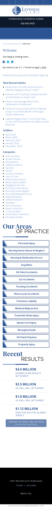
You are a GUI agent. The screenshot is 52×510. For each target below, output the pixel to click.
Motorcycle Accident (16, 182)
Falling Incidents (14, 164)
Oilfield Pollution (14, 199)
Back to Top (26, 493)
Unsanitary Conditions (17, 214)
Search (33, 2)
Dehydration (12, 162)
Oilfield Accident (14, 196)
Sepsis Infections (14, 208)
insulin (9, 170)
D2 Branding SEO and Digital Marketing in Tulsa (26, 506)
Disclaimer (31, 485)
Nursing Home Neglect (18, 191)
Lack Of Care (12, 176)
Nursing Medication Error (19, 194)
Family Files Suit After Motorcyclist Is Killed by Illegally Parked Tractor (24, 88)
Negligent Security (15, 185)
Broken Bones (13, 159)
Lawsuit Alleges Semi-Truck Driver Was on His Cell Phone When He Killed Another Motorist (27, 121)
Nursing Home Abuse (17, 188)
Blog (11, 44)
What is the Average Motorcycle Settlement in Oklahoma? (22, 103)
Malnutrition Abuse (16, 179)
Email (26, 2)
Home (12, 2)
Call (19, 2)
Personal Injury (13, 205)
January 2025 (12, 143)
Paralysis (10, 202)
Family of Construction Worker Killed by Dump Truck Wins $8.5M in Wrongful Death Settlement (26, 111)
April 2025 (11, 134)
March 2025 (12, 137)
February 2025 (13, 140)
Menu (40, 2)
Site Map (19, 485)
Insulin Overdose (14, 173)
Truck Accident (13, 211)
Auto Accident (13, 156)
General (18, 44)
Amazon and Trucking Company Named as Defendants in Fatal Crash (26, 96)
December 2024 (14, 146)
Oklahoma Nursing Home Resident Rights (24, 75)
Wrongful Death (14, 217)
